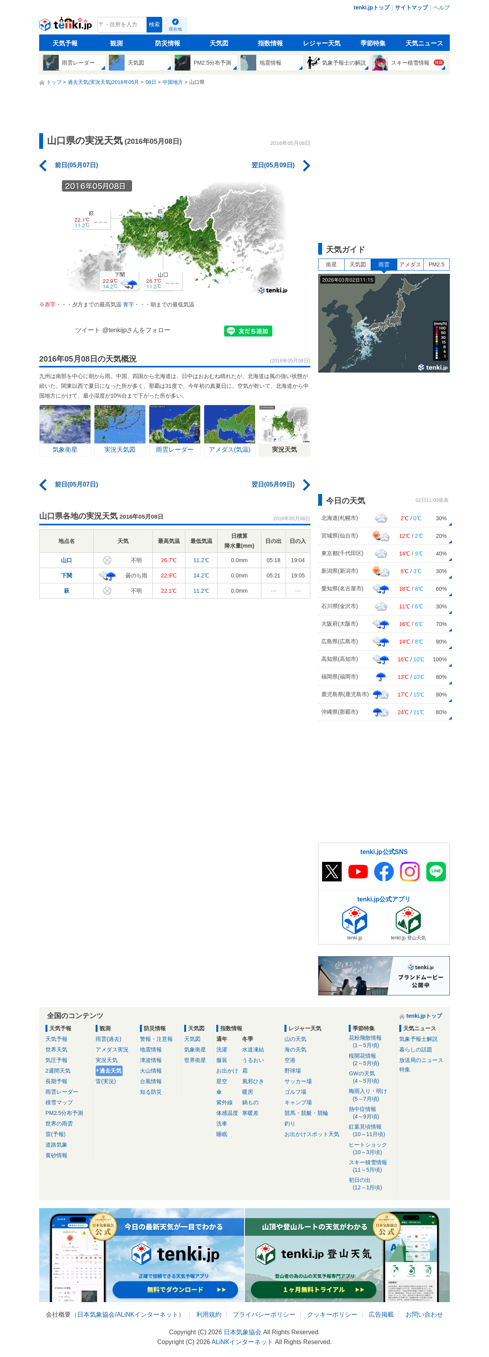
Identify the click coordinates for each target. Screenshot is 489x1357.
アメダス (410, 264)
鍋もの (250, 1102)
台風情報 (151, 1081)
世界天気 (56, 1049)
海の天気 (295, 1049)
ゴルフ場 (295, 1092)
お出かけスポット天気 (311, 1134)
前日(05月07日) (76, 165)
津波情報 (151, 1060)
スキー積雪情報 (371, 1166)
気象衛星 (195, 1049)
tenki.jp (66, 26)
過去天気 (110, 1071)
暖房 (247, 1092)
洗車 (221, 1123)
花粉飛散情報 (371, 1042)
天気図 (219, 43)
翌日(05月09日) (273, 165)
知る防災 (151, 1092)
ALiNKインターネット (147, 1314)
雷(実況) (106, 1081)
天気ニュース (424, 43)
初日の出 (371, 1184)
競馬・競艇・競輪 (306, 1113)
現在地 (175, 29)
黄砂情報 (56, 1155)
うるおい (253, 1060)
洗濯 (221, 1049)
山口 (66, 560)
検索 (154, 24)
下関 (66, 575)
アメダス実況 (112, 1049)
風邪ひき (253, 1081)
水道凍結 (253, 1049)
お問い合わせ (424, 1314)
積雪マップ (59, 1102)
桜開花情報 (371, 1060)
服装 (221, 1060)
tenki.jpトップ (371, 7)
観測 (116, 43)
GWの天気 (371, 1077)
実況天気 (107, 1060)
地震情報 (151, 1049)
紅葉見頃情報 (371, 1131)
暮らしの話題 (415, 1049)
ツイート (87, 330)
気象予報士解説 (418, 1039)
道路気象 (56, 1145)
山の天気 (295, 1039)
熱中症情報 (371, 1113)
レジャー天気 (321, 43)
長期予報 (56, 1081)
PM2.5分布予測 (64, 1113)
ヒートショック (371, 1149)
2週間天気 (58, 1071)
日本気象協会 (96, 1314)
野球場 (292, 1071)
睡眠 (221, 1134)
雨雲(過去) (108, 1039)
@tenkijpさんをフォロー (136, 330)
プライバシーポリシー (264, 1314)
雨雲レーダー (61, 1092)
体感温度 (227, 1113)
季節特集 (373, 43)
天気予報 (65, 43)
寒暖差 (250, 1113)
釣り (289, 1123)
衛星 (331, 264)
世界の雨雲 (59, 1123)
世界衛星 (195, 1060)
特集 (404, 1069)
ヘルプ (441, 7)
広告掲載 (381, 1314)
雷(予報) (55, 1134)
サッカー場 (298, 1081)
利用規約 (208, 1314)
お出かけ (227, 1071)
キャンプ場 (298, 1102)
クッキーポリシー (332, 1314)
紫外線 (224, 1102)
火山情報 (151, 1071)
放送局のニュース (421, 1060)
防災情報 (167, 43)
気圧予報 (56, 1060)
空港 (289, 1060)
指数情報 (270, 43)
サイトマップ (411, 7)
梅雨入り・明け (371, 1095)
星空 (221, 1081)
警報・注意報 (156, 1039)
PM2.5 (436, 264)
